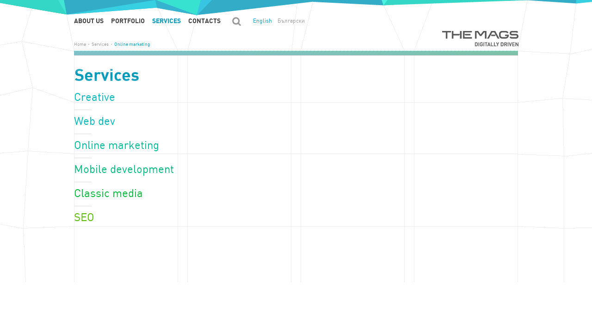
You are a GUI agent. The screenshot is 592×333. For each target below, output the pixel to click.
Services (166, 21)
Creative (94, 97)
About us (89, 21)
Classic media (108, 193)
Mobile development (124, 169)
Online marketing (116, 145)
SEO (84, 217)
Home (80, 44)
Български (291, 21)
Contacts (204, 21)
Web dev (94, 121)
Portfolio (128, 21)
